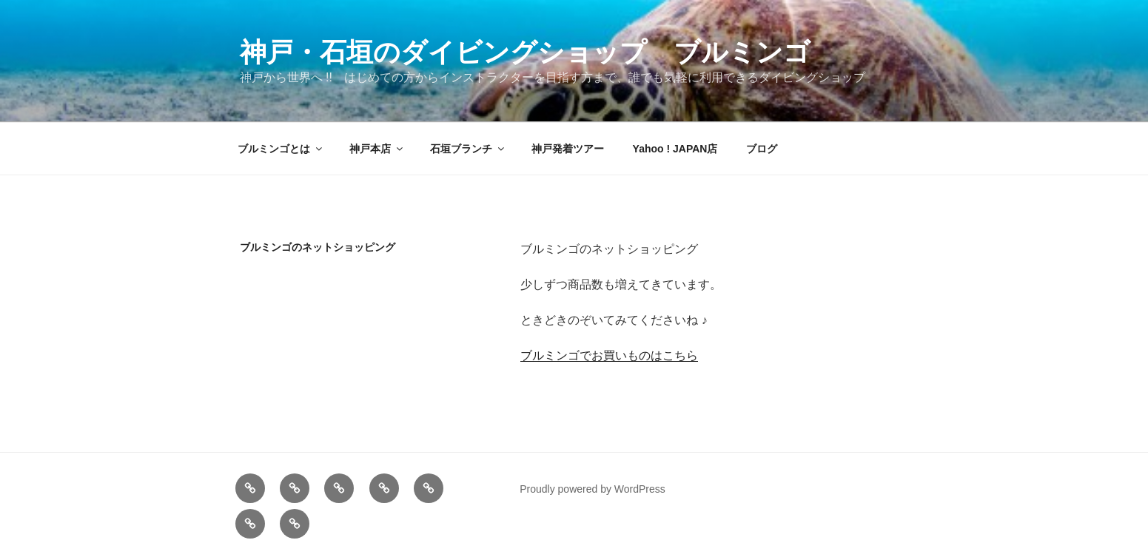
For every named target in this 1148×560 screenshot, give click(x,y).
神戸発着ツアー (567, 149)
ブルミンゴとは (281, 149)
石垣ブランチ (468, 149)
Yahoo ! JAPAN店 (675, 149)
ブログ (761, 149)
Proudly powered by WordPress (592, 489)
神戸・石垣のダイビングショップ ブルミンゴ (525, 52)
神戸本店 (377, 149)
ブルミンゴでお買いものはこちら (609, 355)
